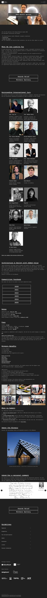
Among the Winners (10, 428)
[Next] (38, 449)
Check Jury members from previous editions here (12, 255)
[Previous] (9, 449)
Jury (29, 92)
